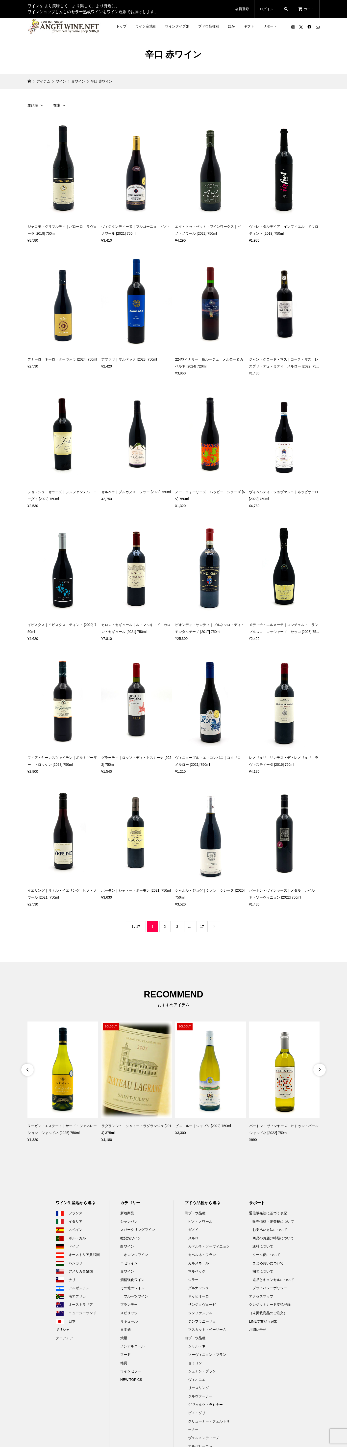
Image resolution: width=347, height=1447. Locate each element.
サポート (270, 26)
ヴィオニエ (196, 1380)
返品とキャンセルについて (273, 1280)
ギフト (249, 26)
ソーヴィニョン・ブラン (207, 1355)
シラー (193, 1280)
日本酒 (125, 1330)
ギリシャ (63, 1330)
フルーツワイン (136, 1296)
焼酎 (123, 1338)
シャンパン (129, 1221)
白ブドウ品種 (195, 1338)
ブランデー (129, 1304)
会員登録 (242, 9)
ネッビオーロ (198, 1296)
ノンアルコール (132, 1346)
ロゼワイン (129, 1263)
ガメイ (193, 1230)
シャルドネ (196, 1346)
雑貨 (123, 1363)
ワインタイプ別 (177, 26)
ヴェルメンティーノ (203, 1438)
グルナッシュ (198, 1288)
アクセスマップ (261, 1296)
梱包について (262, 1271)
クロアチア (64, 1338)
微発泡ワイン (130, 1238)
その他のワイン (132, 1288)
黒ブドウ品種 (195, 1213)
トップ (121, 26)
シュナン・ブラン (202, 1371)
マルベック (196, 1271)
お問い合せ (257, 1330)
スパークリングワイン (137, 1230)
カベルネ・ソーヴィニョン (209, 1246)
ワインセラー (130, 1371)
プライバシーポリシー (269, 1288)
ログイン (266, 9)
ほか (231, 26)
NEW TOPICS (131, 1380)
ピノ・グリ (196, 1413)
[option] (62, 1082)
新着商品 (127, 1213)
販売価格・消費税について (273, 1221)
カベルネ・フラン (202, 1255)
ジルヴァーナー (200, 1396)
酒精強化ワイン (132, 1280)
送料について (262, 1246)
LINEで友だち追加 (263, 1321)
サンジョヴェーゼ (202, 1304)
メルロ (193, 1238)
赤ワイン (127, 1271)
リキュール (129, 1321)
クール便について (266, 1255)
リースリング (198, 1388)
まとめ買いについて (268, 1263)
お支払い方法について (269, 1230)
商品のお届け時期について (273, 1238)
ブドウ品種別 (208, 26)
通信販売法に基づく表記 (268, 1213)
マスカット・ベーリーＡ (207, 1330)
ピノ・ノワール (200, 1221)
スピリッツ (129, 1313)
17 (202, 927)
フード (125, 1355)
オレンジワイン (136, 1255)
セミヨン (195, 1363)
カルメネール (198, 1263)
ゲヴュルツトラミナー (205, 1405)
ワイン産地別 (145, 26)
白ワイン (127, 1246)
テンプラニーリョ (202, 1321)
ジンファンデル (200, 1313)
